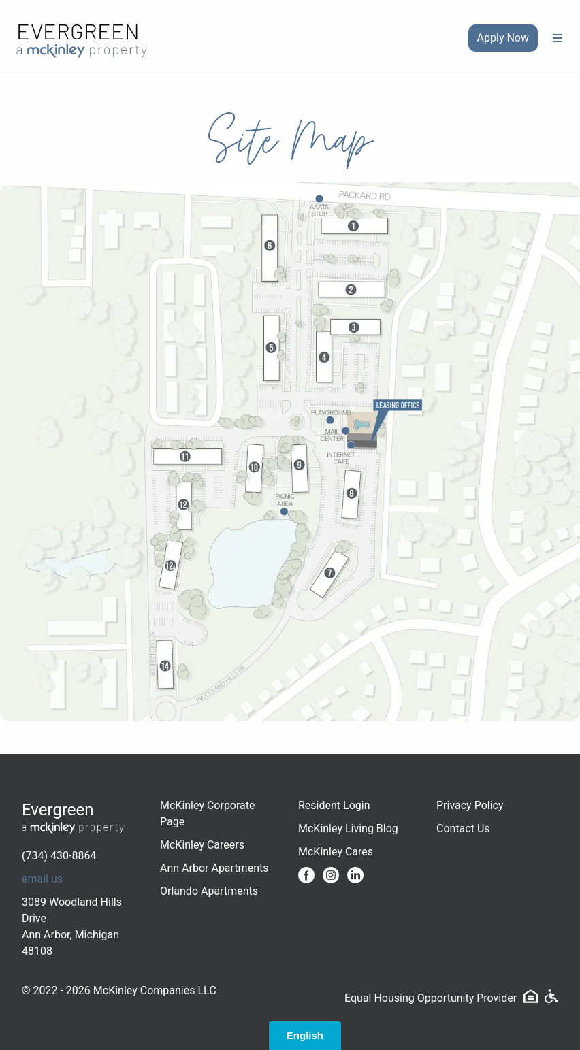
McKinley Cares (335, 851)
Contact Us (463, 828)
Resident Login (334, 805)
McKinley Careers (202, 844)
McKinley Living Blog (348, 828)
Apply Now (503, 37)
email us (42, 878)
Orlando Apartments (209, 891)
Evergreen (78, 31)
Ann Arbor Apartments (214, 868)
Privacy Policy (470, 805)
